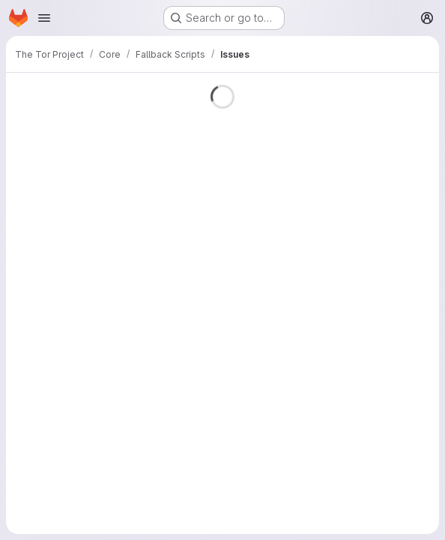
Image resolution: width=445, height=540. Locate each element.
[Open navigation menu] (44, 18)
